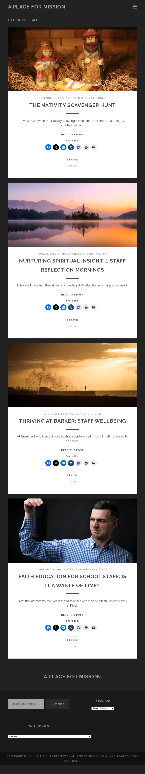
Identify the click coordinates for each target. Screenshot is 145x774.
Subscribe (57, 713)
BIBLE (102, 98)
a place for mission (37, 7)
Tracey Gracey (71, 253)
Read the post (72, 134)
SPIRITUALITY (96, 253)
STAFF (99, 413)
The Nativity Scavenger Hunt (72, 105)
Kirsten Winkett (81, 98)
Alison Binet (81, 413)
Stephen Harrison (80, 578)
